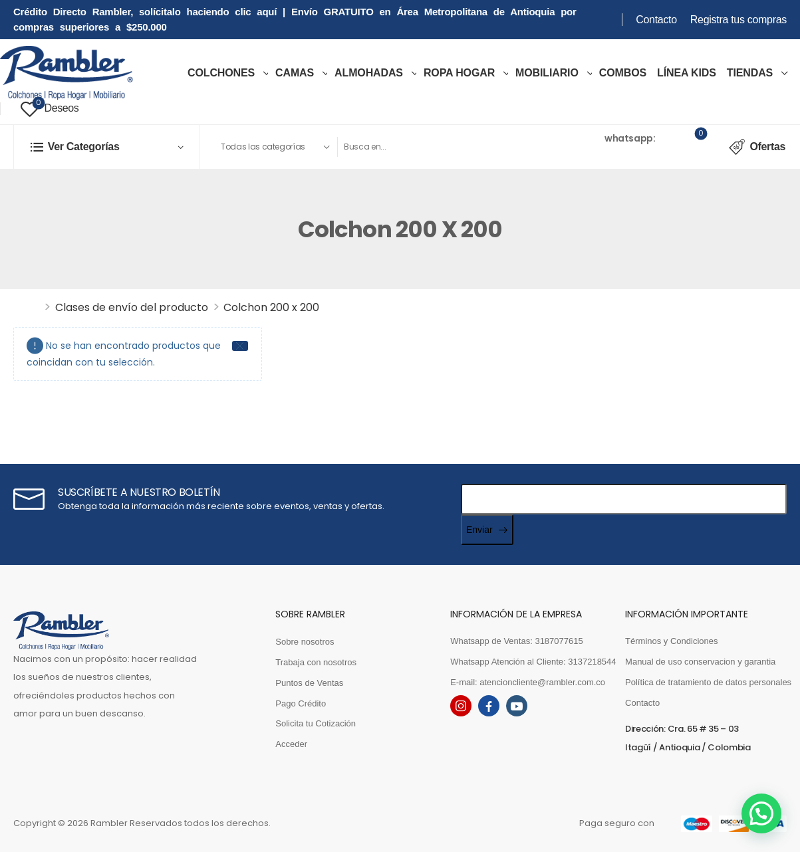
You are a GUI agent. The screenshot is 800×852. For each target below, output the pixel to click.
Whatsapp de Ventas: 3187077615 (516, 641)
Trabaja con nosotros (315, 662)
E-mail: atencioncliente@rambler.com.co (527, 682)
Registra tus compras (738, 19)
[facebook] (488, 705)
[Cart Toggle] (692, 146)
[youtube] (516, 705)
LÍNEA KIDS (686, 72)
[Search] (417, 147)
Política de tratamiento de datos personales (706, 682)
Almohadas (368, 72)
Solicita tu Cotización (315, 723)
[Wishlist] (49, 109)
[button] (761, 813)
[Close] (240, 346)
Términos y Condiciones (671, 641)
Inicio (27, 307)
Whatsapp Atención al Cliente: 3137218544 (531, 662)
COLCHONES (221, 72)
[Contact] (561, 146)
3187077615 (598, 155)
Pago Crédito (300, 703)
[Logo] (66, 73)
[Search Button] (512, 147)
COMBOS (622, 72)
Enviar (479, 529)
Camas (294, 72)
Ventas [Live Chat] (586, 138)
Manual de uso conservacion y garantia (700, 662)
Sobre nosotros (304, 642)
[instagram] (460, 705)
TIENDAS (750, 72)
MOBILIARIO (547, 72)
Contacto (656, 19)
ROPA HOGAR (459, 72)
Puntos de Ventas (309, 683)
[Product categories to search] (274, 147)
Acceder (291, 744)
